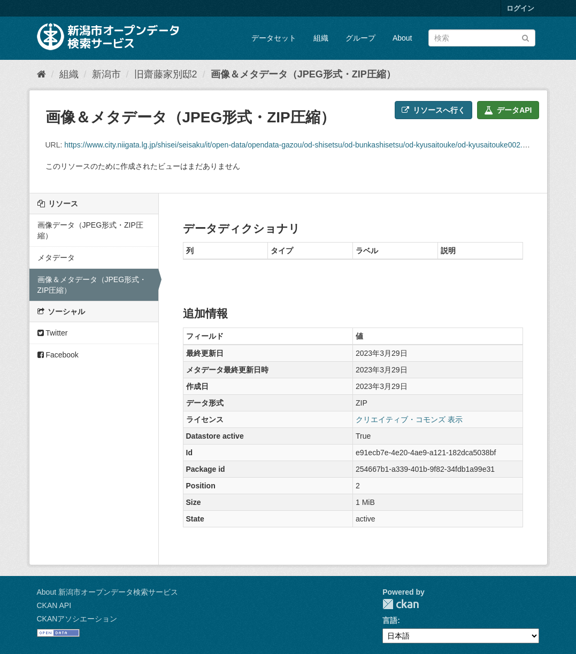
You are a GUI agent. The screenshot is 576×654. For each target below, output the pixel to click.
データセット (273, 38)
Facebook (58, 355)
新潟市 (106, 74)
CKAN (400, 604)
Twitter (52, 333)
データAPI (508, 110)
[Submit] (525, 37)
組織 (320, 38)
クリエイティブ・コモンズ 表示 (409, 419)
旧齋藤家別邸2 (165, 74)
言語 (389, 620)
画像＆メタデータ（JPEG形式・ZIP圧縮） (303, 74)
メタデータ (56, 257)
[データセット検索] (481, 37)
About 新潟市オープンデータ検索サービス (107, 592)
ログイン (520, 8)
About (402, 38)
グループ (360, 38)
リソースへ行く (433, 110)
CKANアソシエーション (77, 618)
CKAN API (54, 605)
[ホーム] (41, 74)
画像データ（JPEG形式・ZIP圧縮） (90, 230)
